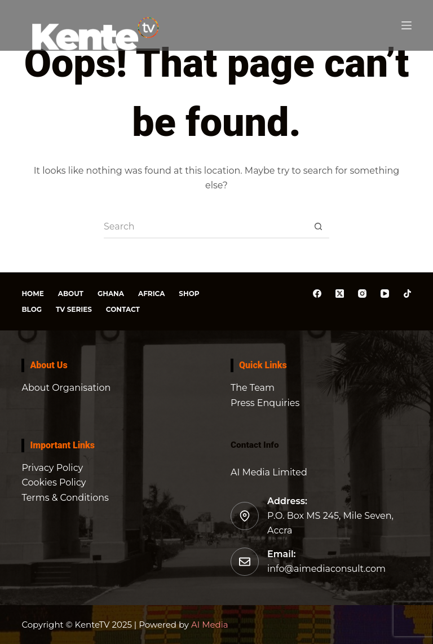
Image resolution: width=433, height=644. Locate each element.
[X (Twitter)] (339, 293)
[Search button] (318, 227)
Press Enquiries (265, 403)
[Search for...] (205, 227)
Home (32, 293)
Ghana (111, 293)
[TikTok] (407, 293)
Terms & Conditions (64, 497)
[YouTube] (385, 293)
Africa (151, 293)
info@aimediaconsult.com (326, 568)
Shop (189, 293)
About (70, 293)
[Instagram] (362, 293)
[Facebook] (317, 293)
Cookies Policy (53, 482)
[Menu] (406, 25)
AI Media (208, 624)
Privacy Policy (52, 467)
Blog (31, 309)
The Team (253, 387)
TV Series (74, 309)
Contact (123, 309)
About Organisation (66, 387)
